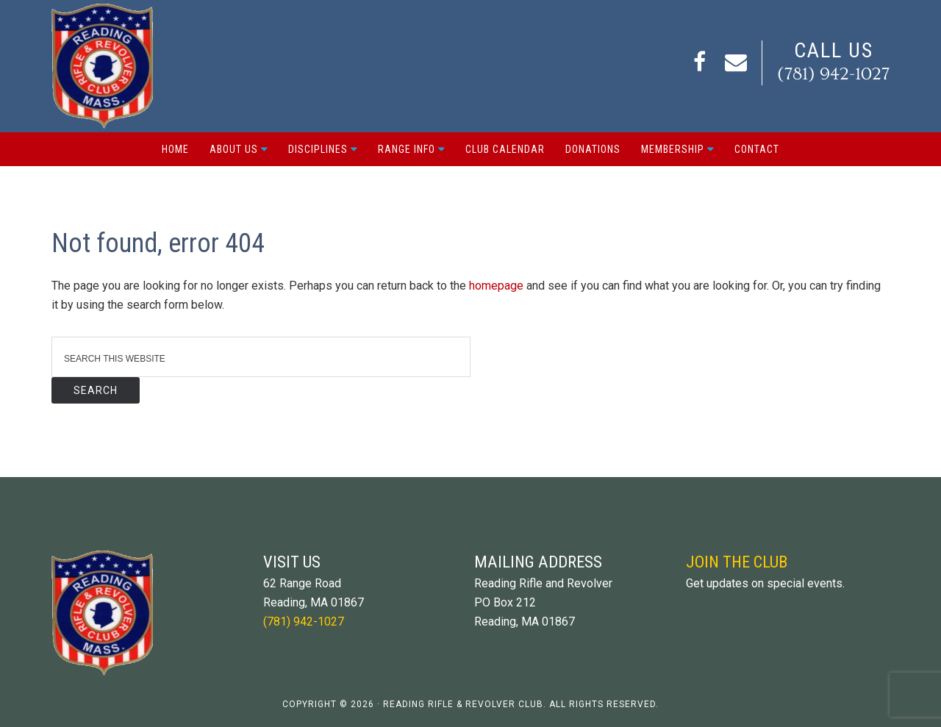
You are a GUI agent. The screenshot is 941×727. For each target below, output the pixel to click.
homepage (496, 286)
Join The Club (736, 561)
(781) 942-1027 (833, 74)
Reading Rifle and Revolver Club (102, 66)
